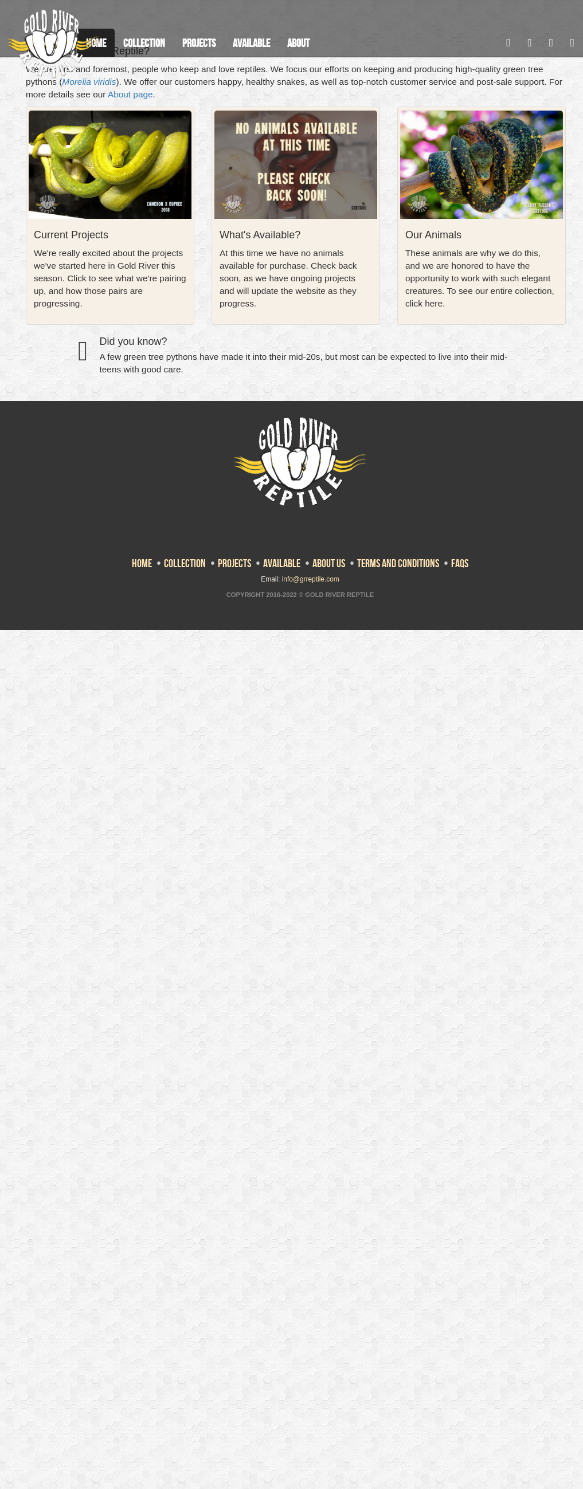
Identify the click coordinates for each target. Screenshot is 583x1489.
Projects (199, 43)
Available (251, 43)
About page (130, 94)
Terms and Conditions (398, 563)
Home (142, 563)
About (298, 43)
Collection (144, 43)
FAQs (459, 563)
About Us (328, 563)
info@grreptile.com (310, 579)
